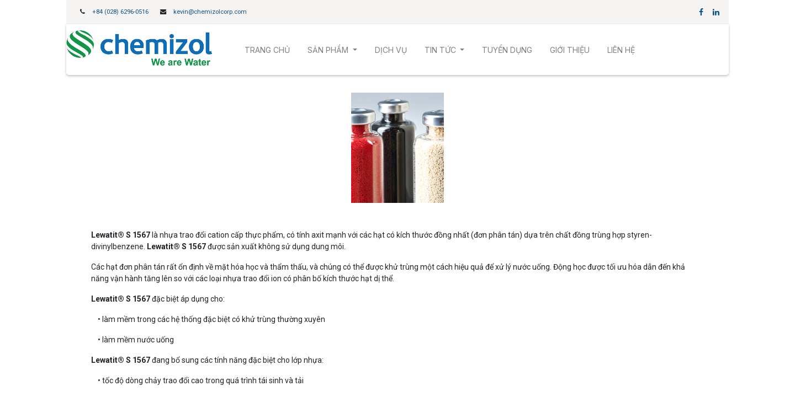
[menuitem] (267, 50)
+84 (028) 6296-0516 (120, 11)
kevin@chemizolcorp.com (210, 11)
